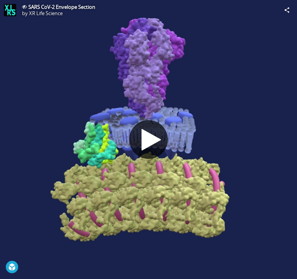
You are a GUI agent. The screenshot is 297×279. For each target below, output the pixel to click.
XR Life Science (46, 13)
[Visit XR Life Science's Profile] (10, 10)
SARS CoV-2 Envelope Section (61, 6)
